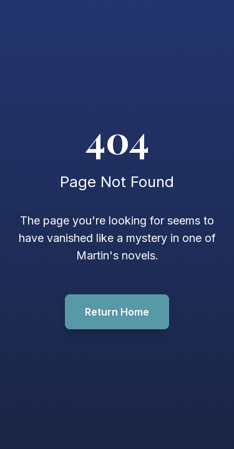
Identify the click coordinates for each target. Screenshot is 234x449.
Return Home (117, 312)
